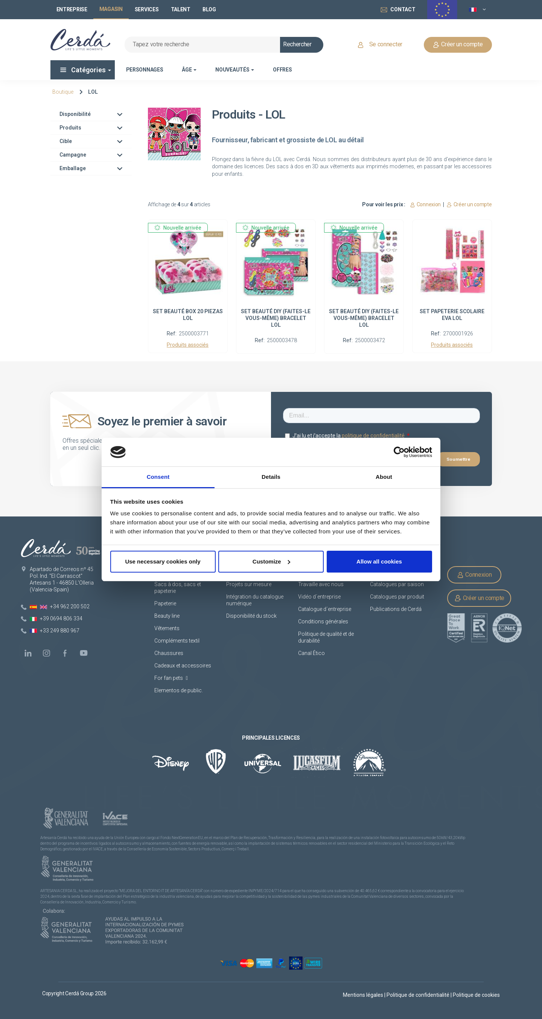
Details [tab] (271, 477)
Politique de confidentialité (419, 995)
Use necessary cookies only (162, 561)
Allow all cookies (379, 561)
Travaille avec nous (321, 584)
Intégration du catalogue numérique (254, 600)
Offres (282, 70)
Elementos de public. (178, 690)
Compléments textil (176, 641)
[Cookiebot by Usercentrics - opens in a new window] (399, 452)
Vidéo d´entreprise (319, 597)
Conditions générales (323, 621)
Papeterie (165, 603)
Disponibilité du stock (251, 616)
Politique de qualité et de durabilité (326, 637)
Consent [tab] (158, 477)
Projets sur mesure (248, 584)
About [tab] (384, 477)
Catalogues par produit (397, 597)
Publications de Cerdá (396, 609)
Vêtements (167, 628)
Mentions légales (363, 995)
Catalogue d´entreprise (324, 609)
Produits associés (188, 345)
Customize (271, 561)
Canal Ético (311, 653)
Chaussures (168, 653)
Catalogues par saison (397, 584)
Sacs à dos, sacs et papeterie (177, 587)
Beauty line (167, 616)
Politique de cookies (476, 995)
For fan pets (171, 678)
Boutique (62, 92)
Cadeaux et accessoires (182, 666)
